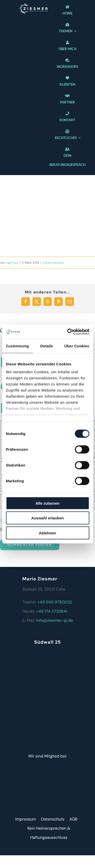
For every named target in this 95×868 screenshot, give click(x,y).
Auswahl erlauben (47, 518)
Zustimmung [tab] (17, 346)
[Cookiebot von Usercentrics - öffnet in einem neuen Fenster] (67, 332)
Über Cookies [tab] (76, 346)
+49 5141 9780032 (54, 602)
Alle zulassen (47, 503)
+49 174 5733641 (51, 611)
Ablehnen (47, 533)
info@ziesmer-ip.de (54, 620)
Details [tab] (46, 346)
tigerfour (12, 263)
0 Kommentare (53, 263)
